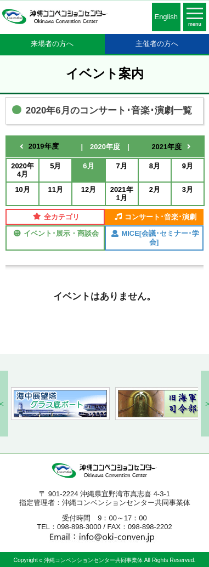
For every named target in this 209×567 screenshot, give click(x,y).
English (166, 17)
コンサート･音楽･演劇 (155, 217)
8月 (154, 166)
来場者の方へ (52, 43)
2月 (154, 189)
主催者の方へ (156, 43)
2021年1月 (121, 193)
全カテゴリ (56, 217)
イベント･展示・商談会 (56, 233)
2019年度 (44, 146)
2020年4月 (22, 170)
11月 (55, 189)
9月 (187, 166)
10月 (22, 189)
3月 (187, 189)
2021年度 (166, 147)
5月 (55, 166)
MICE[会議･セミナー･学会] (155, 237)
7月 (121, 166)
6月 (88, 166)
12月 (88, 189)
